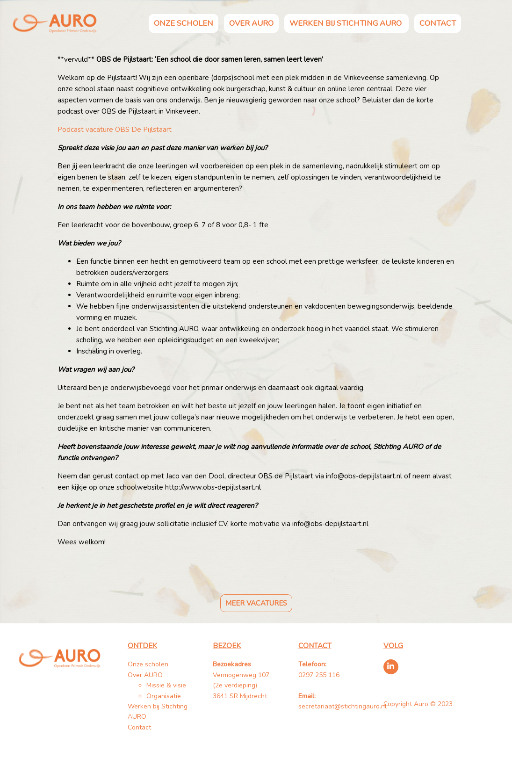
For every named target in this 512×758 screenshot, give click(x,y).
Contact (437, 23)
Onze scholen (183, 23)
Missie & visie (166, 685)
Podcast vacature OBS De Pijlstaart (115, 129)
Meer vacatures (256, 603)
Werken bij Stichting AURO (346, 23)
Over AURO (251, 23)
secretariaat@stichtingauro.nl (342, 706)
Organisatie (163, 696)
